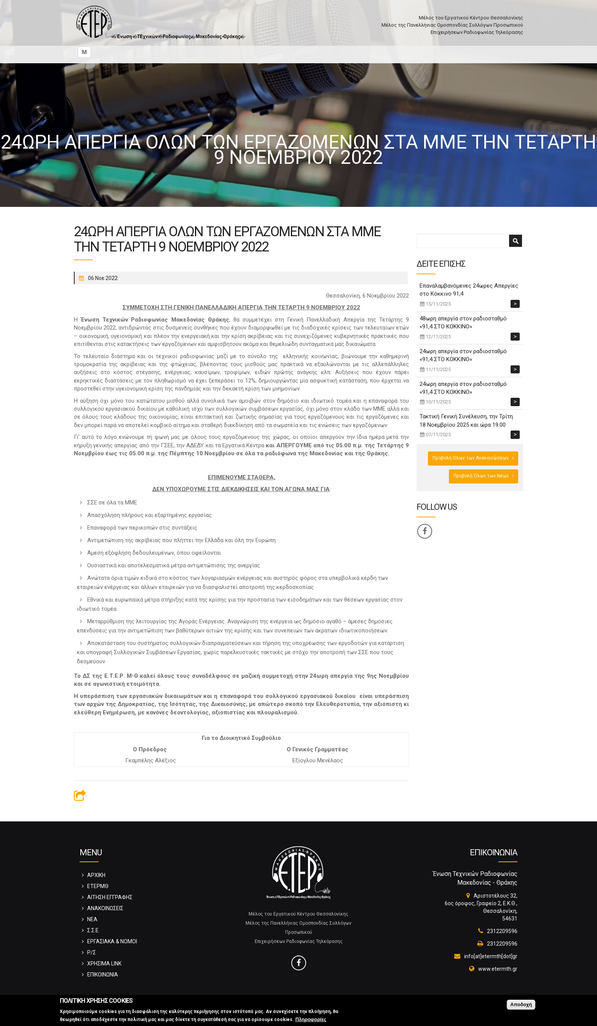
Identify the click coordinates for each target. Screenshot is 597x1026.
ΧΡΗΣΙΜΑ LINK (104, 963)
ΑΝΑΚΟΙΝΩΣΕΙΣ (105, 908)
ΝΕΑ (92, 919)
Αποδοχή (521, 1005)
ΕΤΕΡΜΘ (98, 886)
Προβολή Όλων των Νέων (481, 476)
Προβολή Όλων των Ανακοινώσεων (471, 458)
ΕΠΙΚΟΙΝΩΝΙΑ (102, 975)
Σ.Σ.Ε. (93, 930)
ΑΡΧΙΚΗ (96, 875)
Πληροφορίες (310, 1020)
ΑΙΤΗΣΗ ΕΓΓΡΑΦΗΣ (109, 897)
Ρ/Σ (91, 952)
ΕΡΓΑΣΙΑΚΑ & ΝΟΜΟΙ (112, 941)
